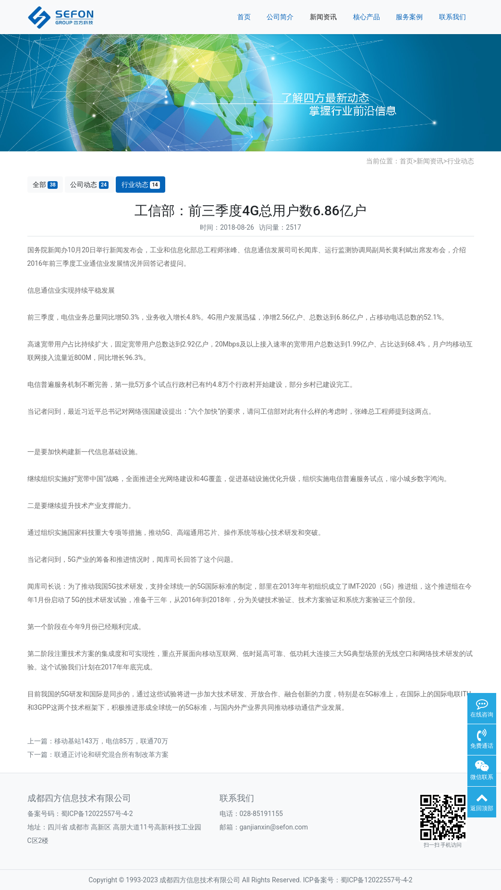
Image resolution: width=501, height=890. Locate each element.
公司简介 (280, 17)
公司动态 (89, 185)
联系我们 (452, 17)
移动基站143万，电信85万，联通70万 (111, 741)
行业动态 (460, 161)
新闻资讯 (323, 17)
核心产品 (366, 17)
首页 (244, 17)
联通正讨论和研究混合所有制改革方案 (111, 754)
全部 (45, 185)
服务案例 (409, 17)
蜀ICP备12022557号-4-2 (97, 813)
